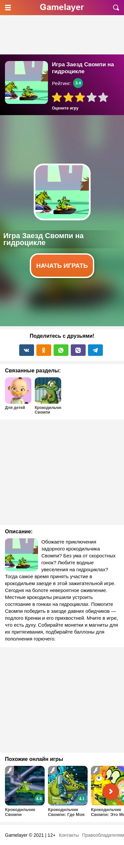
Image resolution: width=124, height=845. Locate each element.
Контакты (69, 835)
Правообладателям (103, 835)
